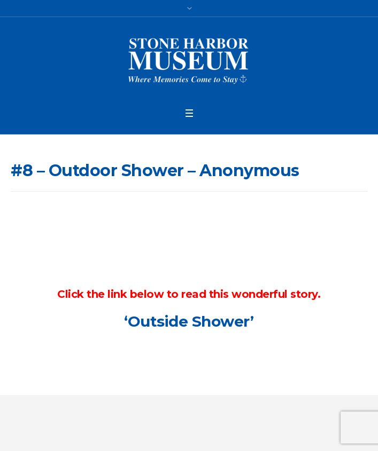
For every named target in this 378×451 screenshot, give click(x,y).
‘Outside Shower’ (188, 321)
